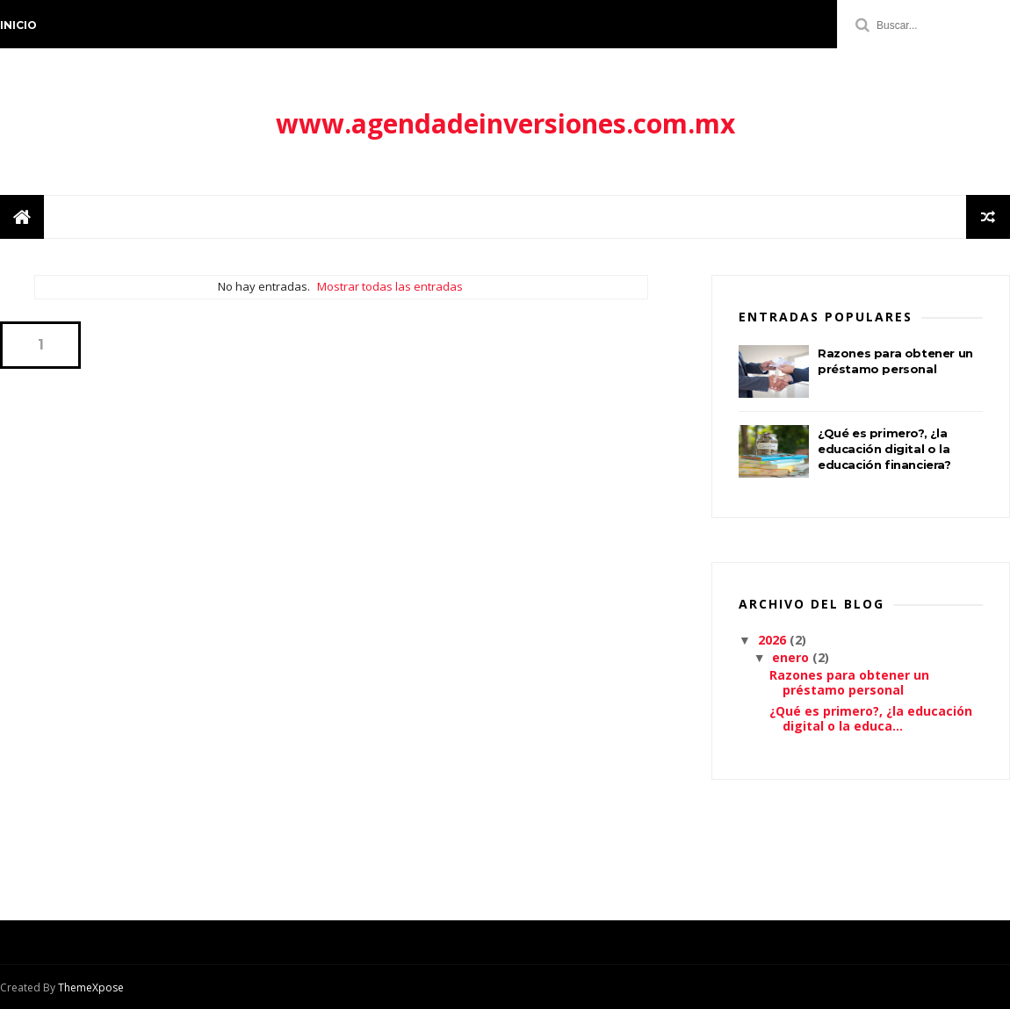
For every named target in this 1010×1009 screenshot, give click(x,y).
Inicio (18, 25)
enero (792, 657)
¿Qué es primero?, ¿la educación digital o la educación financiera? (884, 449)
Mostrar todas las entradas (390, 286)
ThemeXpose (91, 987)
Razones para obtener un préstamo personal (849, 682)
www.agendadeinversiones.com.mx (505, 123)
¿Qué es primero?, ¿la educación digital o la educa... (870, 718)
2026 (774, 639)
